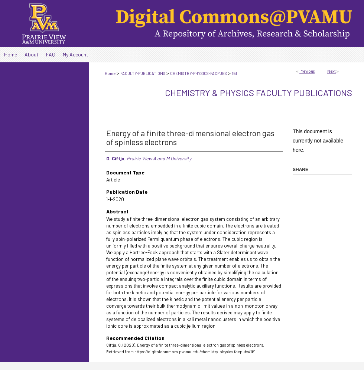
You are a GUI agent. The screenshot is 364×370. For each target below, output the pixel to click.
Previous (307, 71)
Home (110, 73)
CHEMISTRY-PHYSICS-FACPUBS (198, 73)
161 (234, 73)
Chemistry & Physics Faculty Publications (258, 92)
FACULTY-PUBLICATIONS (142, 73)
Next (331, 71)
